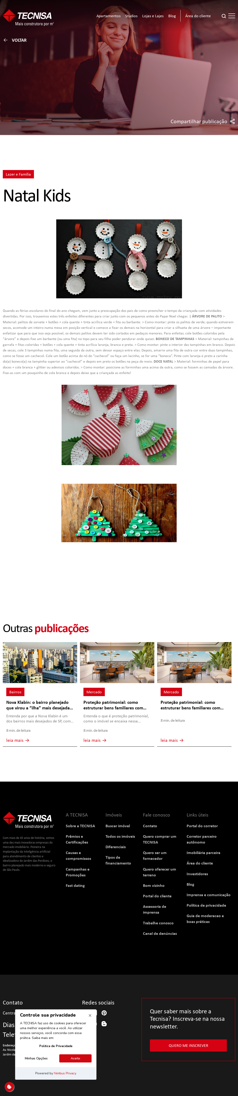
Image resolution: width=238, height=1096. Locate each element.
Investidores (197, 873)
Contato (150, 826)
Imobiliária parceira (203, 852)
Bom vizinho (154, 885)
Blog (190, 884)
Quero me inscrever (188, 1045)
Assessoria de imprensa (154, 909)
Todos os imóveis (120, 836)
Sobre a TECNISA (80, 826)
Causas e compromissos (78, 855)
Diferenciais (116, 846)
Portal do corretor (202, 826)
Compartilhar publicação (203, 121)
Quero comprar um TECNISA (159, 839)
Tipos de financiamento (118, 860)
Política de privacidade (206, 905)
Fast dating (75, 885)
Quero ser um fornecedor (155, 855)
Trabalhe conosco (158, 923)
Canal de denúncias (160, 933)
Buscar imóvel (118, 826)
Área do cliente (200, 863)
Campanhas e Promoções (77, 872)
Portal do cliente (157, 896)
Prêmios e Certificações (77, 839)
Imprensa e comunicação (209, 894)
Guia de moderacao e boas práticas (205, 918)
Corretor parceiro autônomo (202, 839)
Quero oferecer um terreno (159, 872)
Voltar (14, 40)
